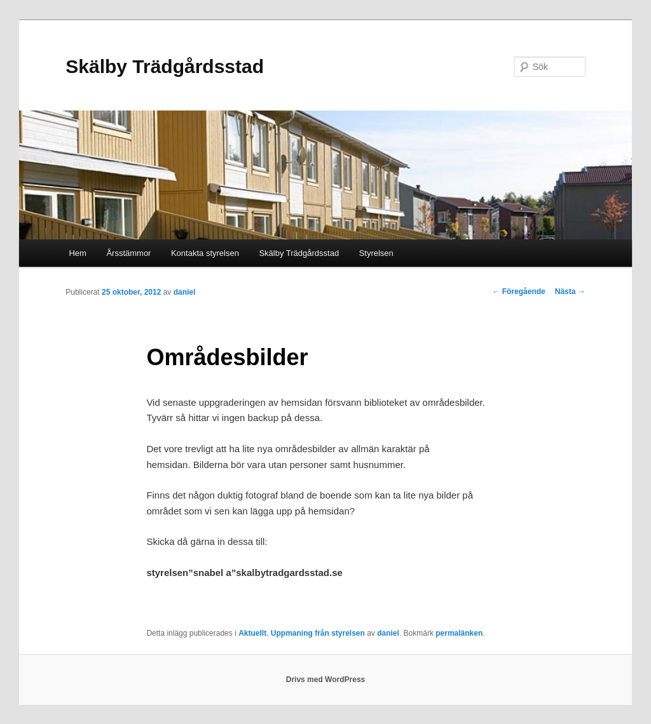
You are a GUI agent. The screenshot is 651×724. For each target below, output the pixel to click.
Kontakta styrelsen (205, 253)
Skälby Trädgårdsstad (164, 66)
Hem (77, 253)
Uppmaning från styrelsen (318, 633)
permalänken (459, 633)
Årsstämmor (128, 253)
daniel (185, 292)
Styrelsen (376, 253)
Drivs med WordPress (326, 679)
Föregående (518, 291)
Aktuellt (252, 633)
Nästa (570, 291)
